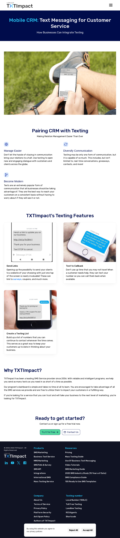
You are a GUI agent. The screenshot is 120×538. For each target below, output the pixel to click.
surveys (17, 279)
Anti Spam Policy (42, 517)
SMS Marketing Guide (75, 469)
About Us (38, 500)
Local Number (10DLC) (76, 500)
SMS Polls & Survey (42, 465)
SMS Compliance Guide (76, 477)
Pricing (68, 452)
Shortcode (71, 517)
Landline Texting (74, 508)
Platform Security (42, 512)
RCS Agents (71, 512)
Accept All (88, 530)
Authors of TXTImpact (44, 521)
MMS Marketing (41, 461)
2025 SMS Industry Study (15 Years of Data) (85, 473)
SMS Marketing (41, 452)
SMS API (37, 469)
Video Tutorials (72, 465)
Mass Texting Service (44, 481)
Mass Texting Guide (74, 457)
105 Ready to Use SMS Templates (80, 481)
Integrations (40, 473)
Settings (62, 530)
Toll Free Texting (74, 504)
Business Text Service (44, 457)
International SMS (42, 477)
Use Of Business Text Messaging (80, 461)
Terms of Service (42, 504)
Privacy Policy (40, 508)
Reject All (73, 530)
